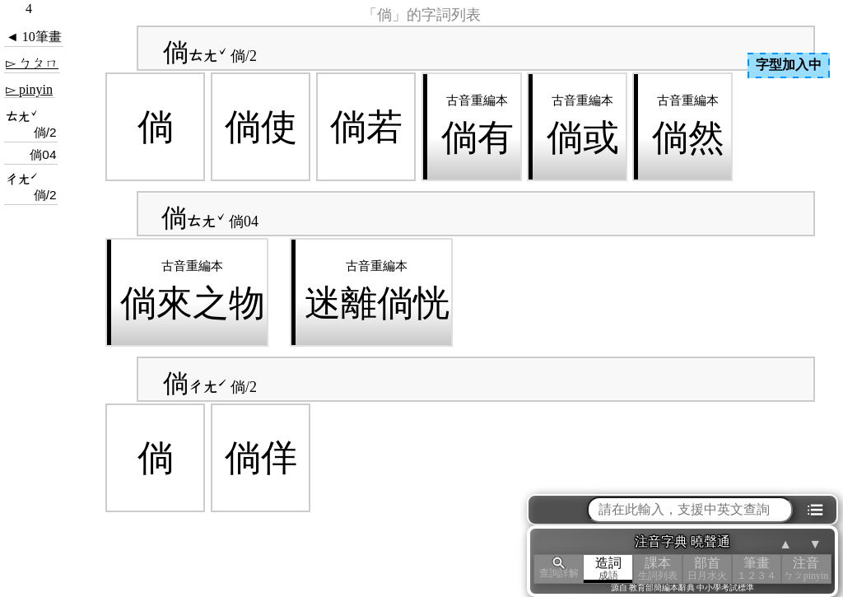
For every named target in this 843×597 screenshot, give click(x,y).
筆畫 (756, 568)
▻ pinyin (29, 89)
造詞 (608, 568)
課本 (657, 568)
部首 (707, 568)
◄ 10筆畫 (34, 37)
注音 (806, 568)
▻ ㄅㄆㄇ (32, 63)
